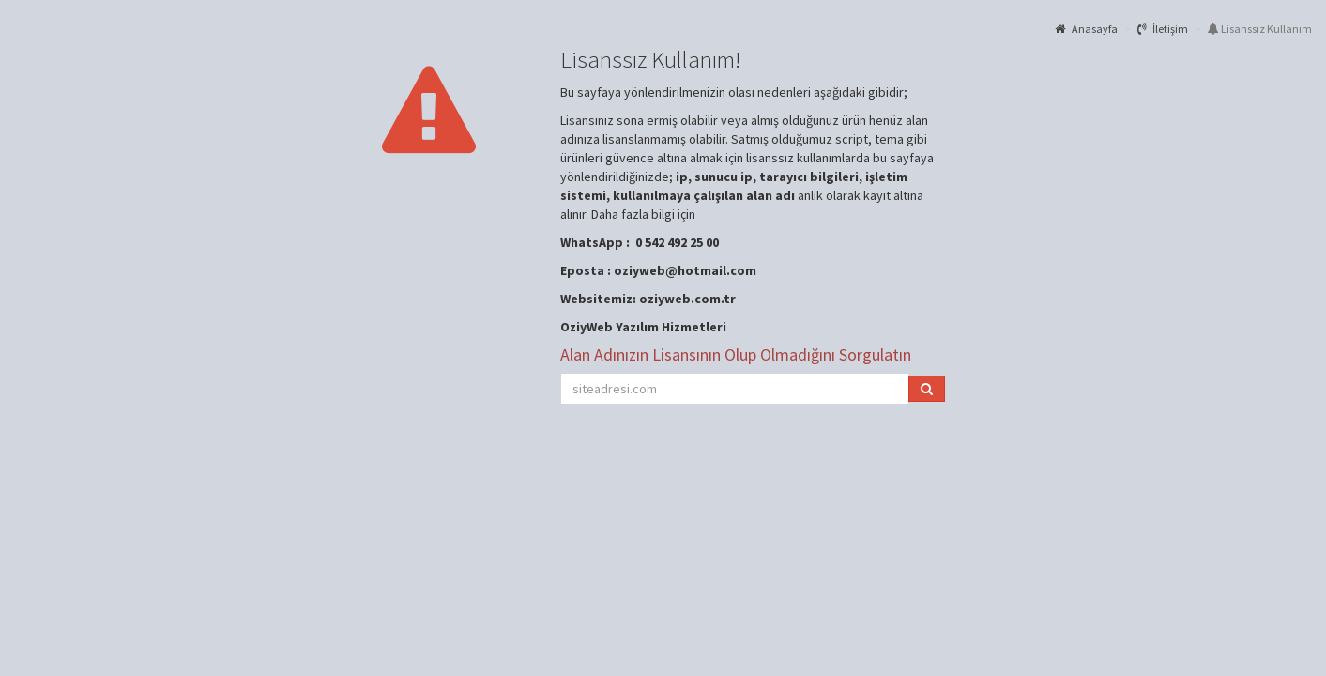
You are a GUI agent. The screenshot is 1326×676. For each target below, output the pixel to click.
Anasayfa (1086, 29)
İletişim (1162, 29)
